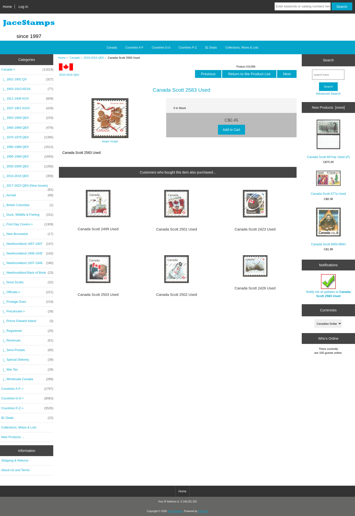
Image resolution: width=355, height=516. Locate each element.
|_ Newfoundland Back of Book (27, 273)
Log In (23, 7)
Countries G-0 (161, 47)
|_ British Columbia (27, 205)
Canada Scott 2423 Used (255, 229)
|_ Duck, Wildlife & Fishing (27, 215)
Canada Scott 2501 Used (176, 229)
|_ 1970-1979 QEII (27, 137)
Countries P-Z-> (27, 408)
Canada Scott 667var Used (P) (328, 139)
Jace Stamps (175, 511)
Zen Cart (203, 511)
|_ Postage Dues (27, 302)
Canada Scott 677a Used (328, 183)
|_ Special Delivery (27, 360)
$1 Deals (211, 47)
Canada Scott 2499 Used (98, 229)
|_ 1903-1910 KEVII (27, 89)
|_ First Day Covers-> (27, 224)
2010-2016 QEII (94, 57)
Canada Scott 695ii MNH (328, 227)
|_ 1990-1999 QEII (27, 157)
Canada (75, 57)
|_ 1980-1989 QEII (27, 147)
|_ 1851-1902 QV (27, 79)
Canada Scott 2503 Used (98, 295)
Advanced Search (328, 93)
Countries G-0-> (27, 398)
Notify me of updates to (328, 286)
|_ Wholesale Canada (27, 379)
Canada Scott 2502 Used (176, 295)
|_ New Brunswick (27, 234)
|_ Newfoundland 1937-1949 (27, 263)
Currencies (328, 310)
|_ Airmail (27, 195)
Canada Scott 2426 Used (255, 288)
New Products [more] (328, 107)
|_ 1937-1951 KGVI (27, 108)
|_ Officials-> (27, 292)
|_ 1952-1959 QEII (27, 118)
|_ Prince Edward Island (27, 321)
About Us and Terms (15, 470)
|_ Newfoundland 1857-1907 (27, 244)
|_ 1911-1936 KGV (27, 99)
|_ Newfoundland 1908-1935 (27, 253)
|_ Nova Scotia (27, 282)
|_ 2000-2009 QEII (27, 166)
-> (27, 69)
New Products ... (12, 437)
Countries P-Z (187, 47)
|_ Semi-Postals (27, 350)
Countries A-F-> (27, 389)
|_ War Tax (27, 370)
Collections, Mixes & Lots (241, 47)
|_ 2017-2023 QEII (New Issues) (27, 187)
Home (7, 7)
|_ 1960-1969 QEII (27, 128)
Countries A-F (134, 47)
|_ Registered (27, 331)
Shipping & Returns (14, 460)
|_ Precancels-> (27, 311)
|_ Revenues (27, 340)
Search (328, 60)
